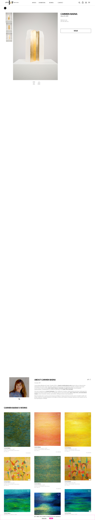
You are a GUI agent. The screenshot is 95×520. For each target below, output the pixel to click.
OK (51, 518)
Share (39, 83)
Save (34, 83)
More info (44, 518)
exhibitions (42, 2)
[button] (35, 46)
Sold (76, 31)
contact (60, 2)
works (51, 2)
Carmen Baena (69, 14)
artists (34, 2)
